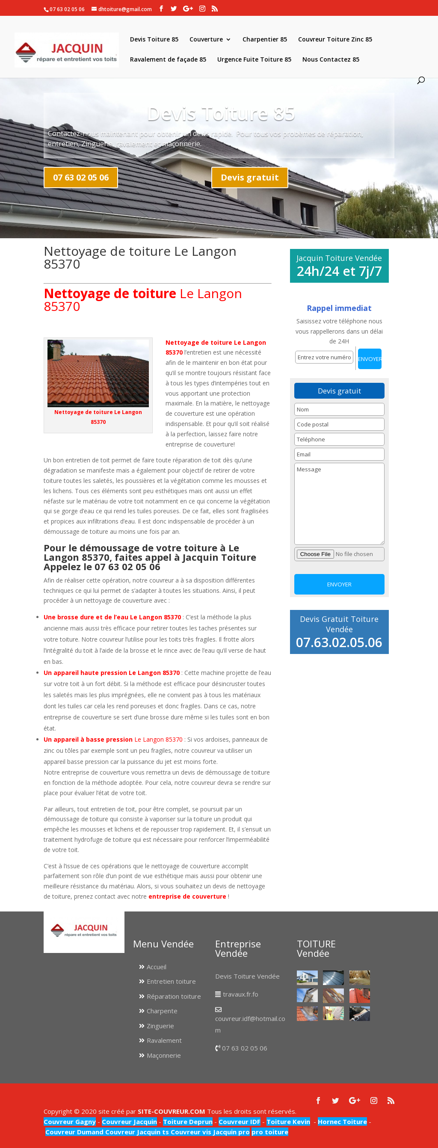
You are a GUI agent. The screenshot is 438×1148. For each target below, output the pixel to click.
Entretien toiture (171, 981)
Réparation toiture (174, 996)
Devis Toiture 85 (154, 39)
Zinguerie (160, 1025)
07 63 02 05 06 (81, 177)
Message (339, 504)
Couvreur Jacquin (129, 1121)
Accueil (156, 966)
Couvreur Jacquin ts (136, 1131)
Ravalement (164, 1040)
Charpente (162, 1010)
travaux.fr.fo (240, 994)
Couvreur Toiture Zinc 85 (335, 39)
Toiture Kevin (288, 1121)
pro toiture (270, 1131)
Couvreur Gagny (70, 1121)
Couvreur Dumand (74, 1131)
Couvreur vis (190, 1131)
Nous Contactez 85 (330, 59)
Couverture (206, 39)
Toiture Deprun (188, 1121)
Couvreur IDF (239, 1121)
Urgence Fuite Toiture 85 (254, 59)
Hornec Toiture (342, 1121)
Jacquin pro (230, 1131)
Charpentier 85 (265, 39)
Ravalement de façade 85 (168, 59)
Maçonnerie (164, 1055)
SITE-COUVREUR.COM (171, 1111)
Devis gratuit (250, 177)
